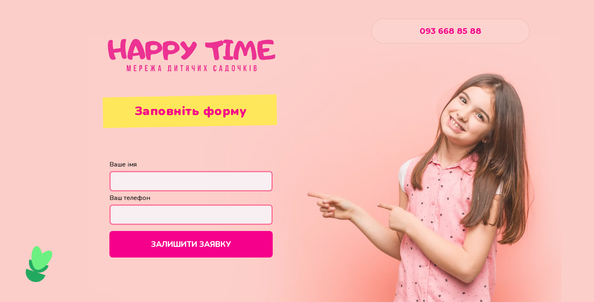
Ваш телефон (129, 197)
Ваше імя (123, 164)
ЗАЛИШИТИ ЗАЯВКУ (191, 244)
